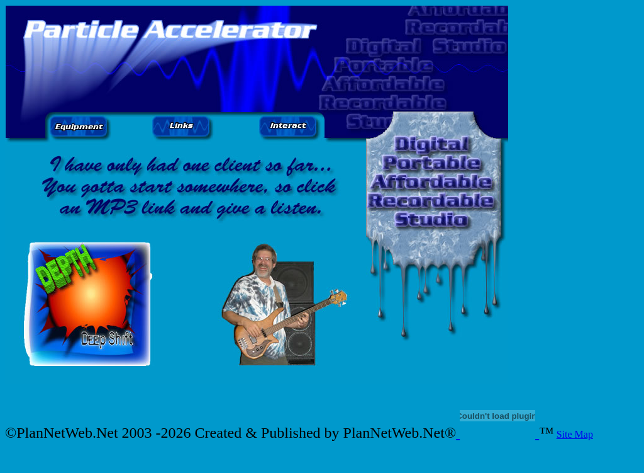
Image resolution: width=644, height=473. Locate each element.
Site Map (575, 434)
